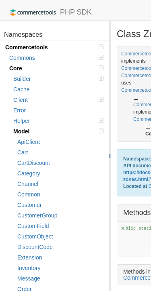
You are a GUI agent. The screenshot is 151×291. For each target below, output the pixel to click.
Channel (27, 184)
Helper (58, 121)
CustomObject (35, 236)
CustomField (33, 226)
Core (56, 68)
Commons (56, 58)
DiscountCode (35, 247)
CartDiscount (33, 163)
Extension (29, 257)
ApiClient (28, 142)
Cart (22, 152)
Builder (58, 79)
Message (28, 278)
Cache (21, 89)
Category (28, 173)
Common (28, 194)
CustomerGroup (37, 215)
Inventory (29, 268)
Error (19, 110)
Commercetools (54, 47)
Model (58, 131)
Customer (29, 205)
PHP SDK (49, 12)
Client (58, 100)
